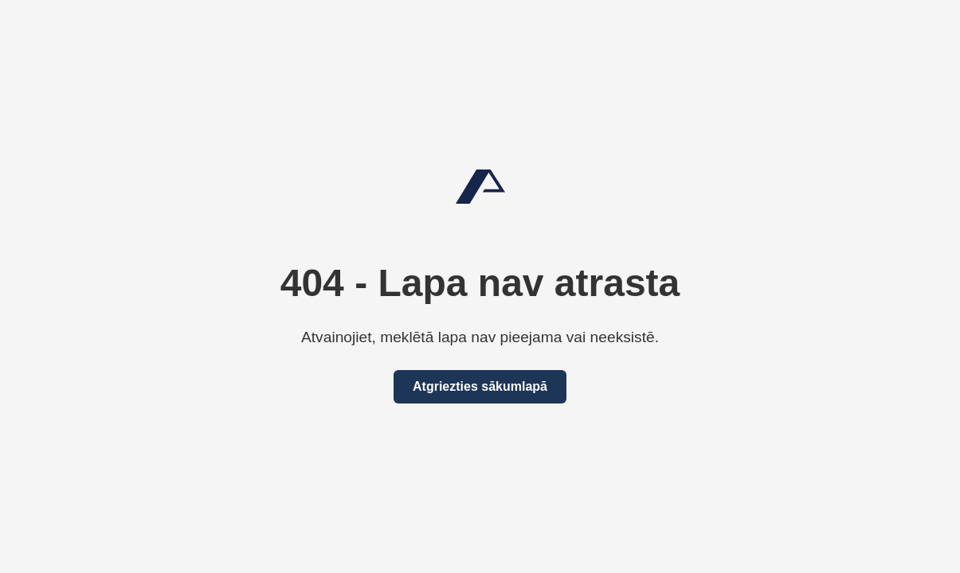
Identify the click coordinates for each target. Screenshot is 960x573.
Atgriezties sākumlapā (480, 386)
